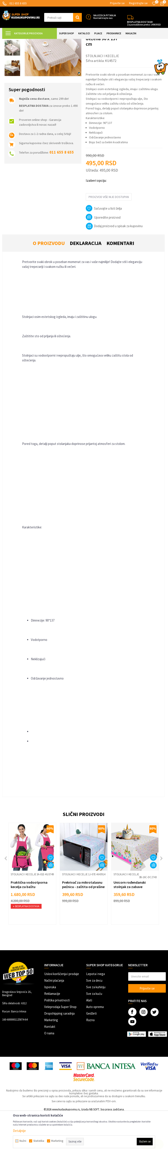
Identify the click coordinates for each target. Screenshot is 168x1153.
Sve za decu (94, 1019)
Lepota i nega (95, 1012)
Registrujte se (138, 3)
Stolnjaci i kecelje (108, 42)
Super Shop (32, 42)
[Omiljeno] (154, 3)
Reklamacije (52, 1032)
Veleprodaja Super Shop (60, 1045)
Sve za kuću (94, 1032)
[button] (63, 17)
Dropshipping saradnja (59, 1052)
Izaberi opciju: (96, 219)
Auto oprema (95, 1045)
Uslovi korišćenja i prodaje (61, 1012)
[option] (12, 66)
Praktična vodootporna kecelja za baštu (29, 923)
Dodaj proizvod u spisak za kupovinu (114, 265)
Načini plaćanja (54, 1019)
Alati (89, 1039)
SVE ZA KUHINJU (52, 42)
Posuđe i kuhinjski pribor (79, 42)
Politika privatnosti (57, 1039)
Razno (90, 1059)
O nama (49, 1072)
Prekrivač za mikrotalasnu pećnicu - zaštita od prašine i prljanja (83, 925)
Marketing (51, 1059)
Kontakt (49, 1065)
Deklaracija (86, 282)
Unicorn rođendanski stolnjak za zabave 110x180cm (130, 925)
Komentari (120, 282)
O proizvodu (49, 282)
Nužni (22, 1140)
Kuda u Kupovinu (12, 42)
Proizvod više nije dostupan (109, 236)
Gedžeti (91, 1052)
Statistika (38, 1140)
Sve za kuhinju (95, 1026)
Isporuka (50, 1026)
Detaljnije (19, 1131)
